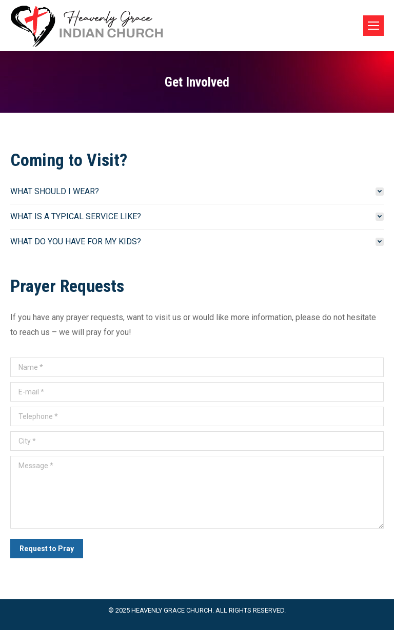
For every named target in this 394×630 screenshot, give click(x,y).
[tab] (197, 191)
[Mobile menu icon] (373, 25)
